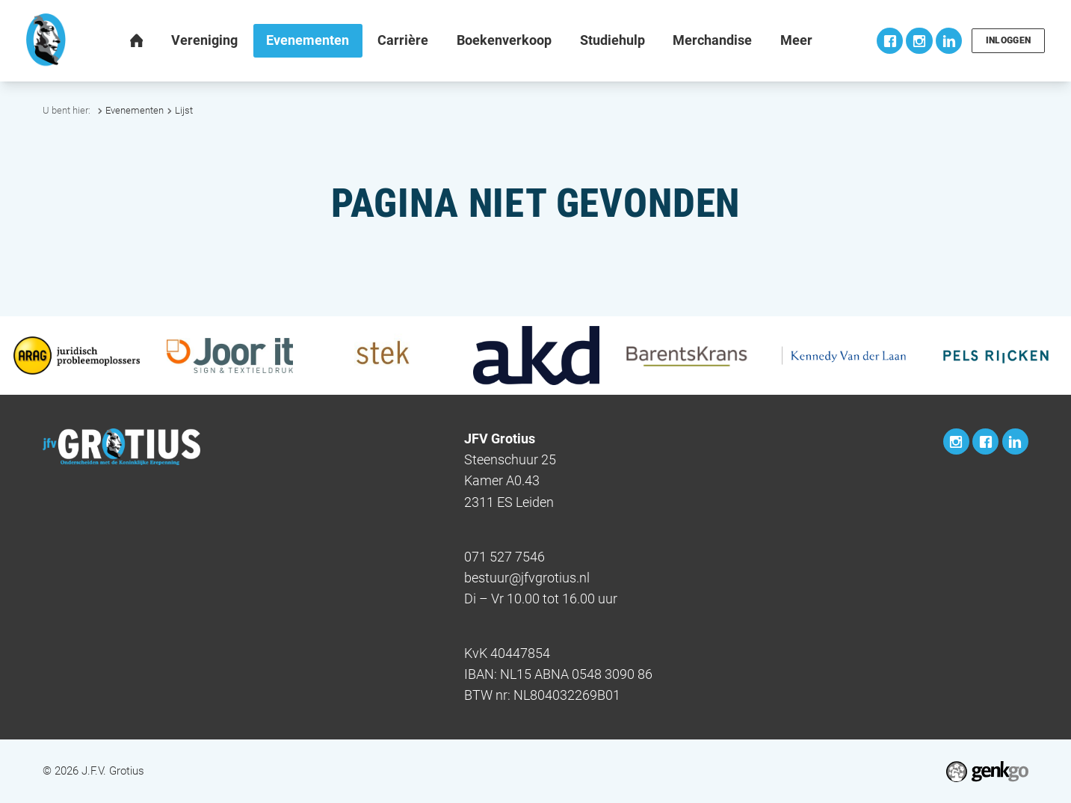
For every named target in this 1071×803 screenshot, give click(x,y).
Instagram (917, 41)
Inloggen (1008, 40)
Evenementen (134, 110)
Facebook (888, 41)
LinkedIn (947, 41)
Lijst (184, 110)
